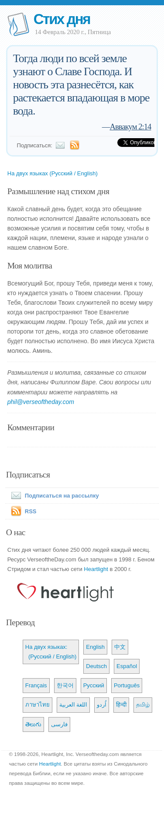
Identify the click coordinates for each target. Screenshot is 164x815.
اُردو (101, 704)
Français (36, 685)
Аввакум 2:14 (130, 126)
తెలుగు (33, 724)
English (95, 647)
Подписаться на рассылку (53, 495)
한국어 (65, 685)
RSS (31, 511)
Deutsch (96, 666)
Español (126, 666)
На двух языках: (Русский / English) (51, 652)
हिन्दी (121, 704)
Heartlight (96, 569)
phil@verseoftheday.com (40, 401)
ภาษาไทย (37, 704)
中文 (120, 647)
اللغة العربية (73, 704)
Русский (93, 685)
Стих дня (62, 19)
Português (127, 685)
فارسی (59, 724)
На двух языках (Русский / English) (52, 173)
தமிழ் (143, 704)
